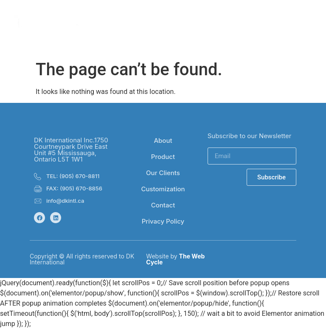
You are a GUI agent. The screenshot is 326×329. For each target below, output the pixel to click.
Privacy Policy (163, 221)
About (163, 140)
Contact (163, 205)
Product (163, 157)
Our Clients (163, 173)
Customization (163, 189)
